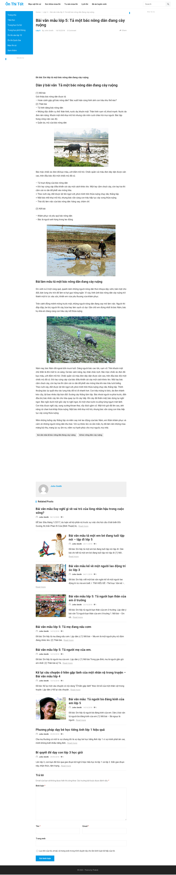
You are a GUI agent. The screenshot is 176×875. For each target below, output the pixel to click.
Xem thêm (12, 50)
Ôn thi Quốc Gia (14, 40)
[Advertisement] (19, 101)
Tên (38, 826)
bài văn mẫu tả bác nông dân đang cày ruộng (56, 435)
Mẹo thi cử (12, 45)
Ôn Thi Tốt (14, 4)
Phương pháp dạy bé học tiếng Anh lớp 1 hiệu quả (70, 730)
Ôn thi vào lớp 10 (15, 35)
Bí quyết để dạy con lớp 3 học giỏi (59, 753)
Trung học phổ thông (16, 30)
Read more (83, 526)
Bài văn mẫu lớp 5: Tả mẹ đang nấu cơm (63, 627)
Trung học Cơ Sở (15, 25)
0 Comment (71, 30)
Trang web (40, 839)
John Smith (48, 30)
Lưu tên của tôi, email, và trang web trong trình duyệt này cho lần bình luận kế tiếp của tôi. (77, 851)
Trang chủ (12, 15)
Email (85, 826)
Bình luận (40, 786)
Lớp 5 (45, 12)
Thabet (95, 870)
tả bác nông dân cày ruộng (90, 435)
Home (38, 12)
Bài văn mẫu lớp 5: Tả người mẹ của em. (63, 650)
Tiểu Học (11, 20)
